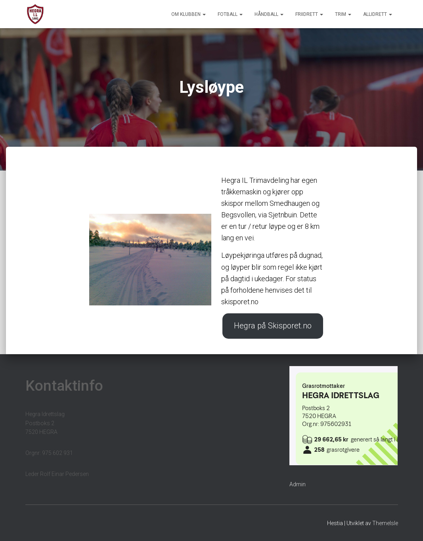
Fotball (230, 14)
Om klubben (188, 14)
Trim (343, 14)
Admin (297, 484)
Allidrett (377, 14)
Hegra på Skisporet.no (273, 326)
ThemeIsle (385, 523)
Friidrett (309, 14)
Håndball (269, 14)
